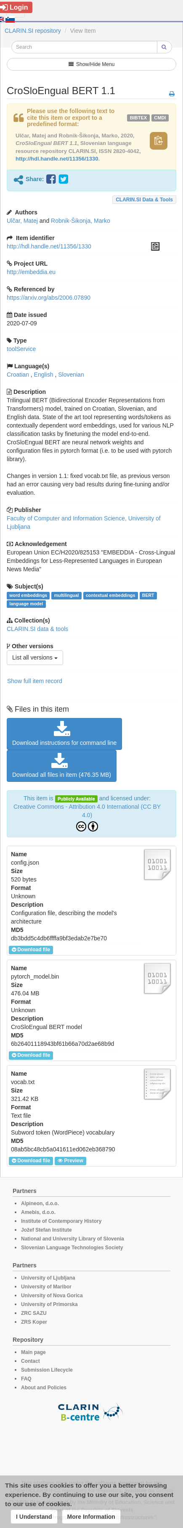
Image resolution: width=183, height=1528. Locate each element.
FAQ (26, 1379)
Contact (30, 1361)
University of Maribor (46, 1287)
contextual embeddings (110, 595)
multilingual (66, 595)
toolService (21, 349)
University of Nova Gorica (52, 1295)
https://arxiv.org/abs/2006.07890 (48, 297)
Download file (31, 950)
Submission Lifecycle (47, 1370)
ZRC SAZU (34, 1313)
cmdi (160, 117)
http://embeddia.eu (31, 272)
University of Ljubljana (48, 1278)
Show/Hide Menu (92, 64)
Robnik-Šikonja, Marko (80, 220)
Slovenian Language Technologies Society (72, 1248)
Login (14, 7)
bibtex (138, 117)
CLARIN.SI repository (33, 30)
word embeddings (28, 595)
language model (26, 603)
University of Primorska (49, 1304)
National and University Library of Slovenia (72, 1239)
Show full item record (34, 681)
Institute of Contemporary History (61, 1221)
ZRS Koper (34, 1322)
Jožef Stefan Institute (46, 1230)
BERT (148, 595)
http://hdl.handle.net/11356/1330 (57, 159)
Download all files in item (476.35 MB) (61, 765)
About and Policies (43, 1388)
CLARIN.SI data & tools (144, 200)
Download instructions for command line (64, 733)
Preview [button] (70, 1161)
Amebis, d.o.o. (38, 1212)
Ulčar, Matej (22, 220)
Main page (33, 1352)
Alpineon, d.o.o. (40, 1203)
